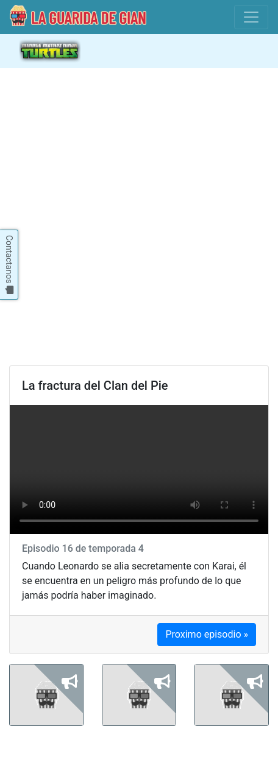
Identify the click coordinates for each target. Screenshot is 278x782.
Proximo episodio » (206, 634)
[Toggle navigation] (251, 17)
